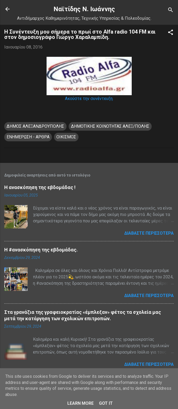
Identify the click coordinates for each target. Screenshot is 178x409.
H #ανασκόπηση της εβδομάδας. (41, 249)
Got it (106, 403)
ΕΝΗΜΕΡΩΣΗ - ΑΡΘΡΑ (28, 136)
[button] (170, 33)
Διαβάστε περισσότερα (149, 233)
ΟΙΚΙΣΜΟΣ (66, 136)
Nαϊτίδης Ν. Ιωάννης (84, 9)
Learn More (80, 403)
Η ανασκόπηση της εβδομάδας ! (40, 187)
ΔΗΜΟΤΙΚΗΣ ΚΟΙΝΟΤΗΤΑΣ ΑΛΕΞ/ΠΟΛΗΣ (110, 126)
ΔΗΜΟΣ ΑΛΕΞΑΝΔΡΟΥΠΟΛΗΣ (35, 126)
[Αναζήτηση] (170, 11)
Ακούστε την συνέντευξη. (89, 98)
